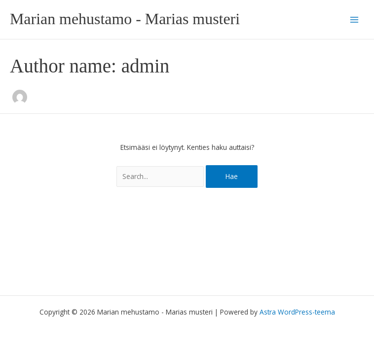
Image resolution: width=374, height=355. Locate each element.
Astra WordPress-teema (297, 312)
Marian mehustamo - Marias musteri (125, 19)
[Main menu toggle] (354, 19)
